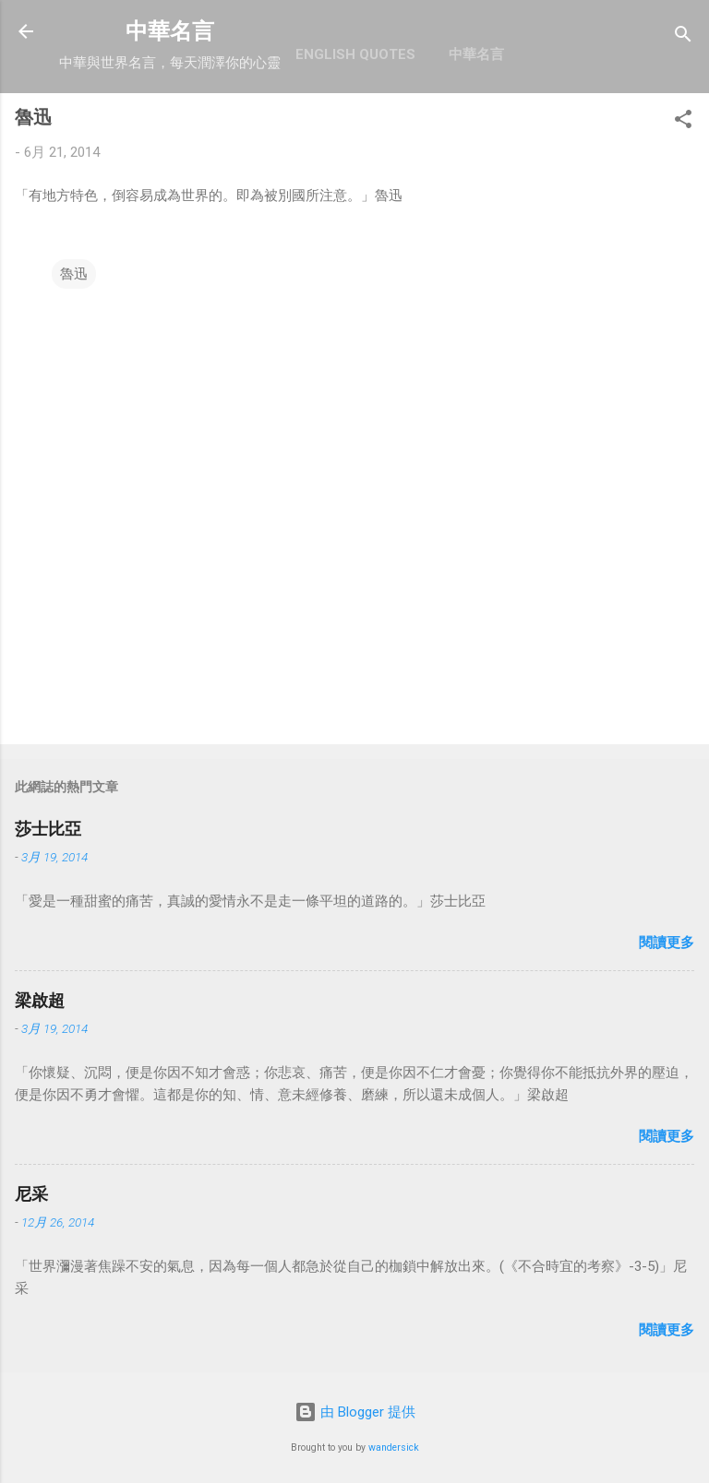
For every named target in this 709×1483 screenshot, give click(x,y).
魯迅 (74, 274)
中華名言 (170, 31)
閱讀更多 (666, 942)
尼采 (31, 1194)
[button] (683, 122)
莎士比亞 (48, 828)
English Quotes (355, 54)
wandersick (393, 1447)
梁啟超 (40, 1000)
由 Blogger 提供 (354, 1412)
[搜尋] (683, 37)
